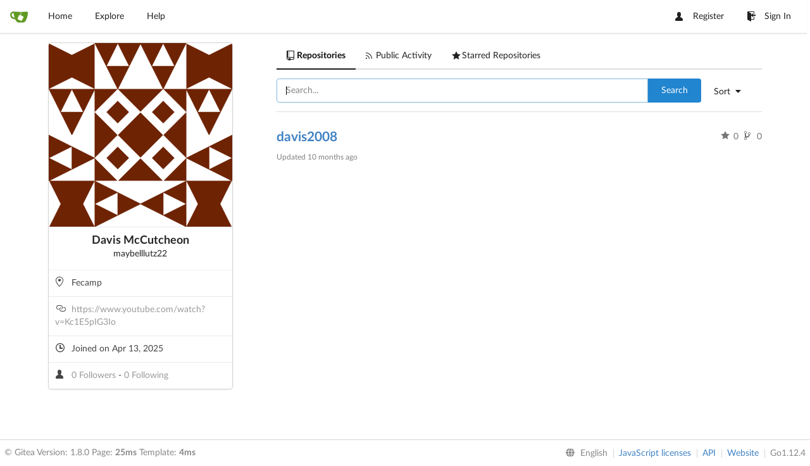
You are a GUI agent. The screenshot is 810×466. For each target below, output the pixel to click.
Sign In (769, 16)
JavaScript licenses (655, 453)
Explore (109, 16)
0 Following (146, 375)
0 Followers (95, 375)
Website (743, 453)
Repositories (316, 56)
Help (156, 16)
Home (60, 16)
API (709, 453)
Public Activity (399, 56)
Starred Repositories (496, 56)
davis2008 (307, 137)
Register (699, 16)
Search (674, 90)
